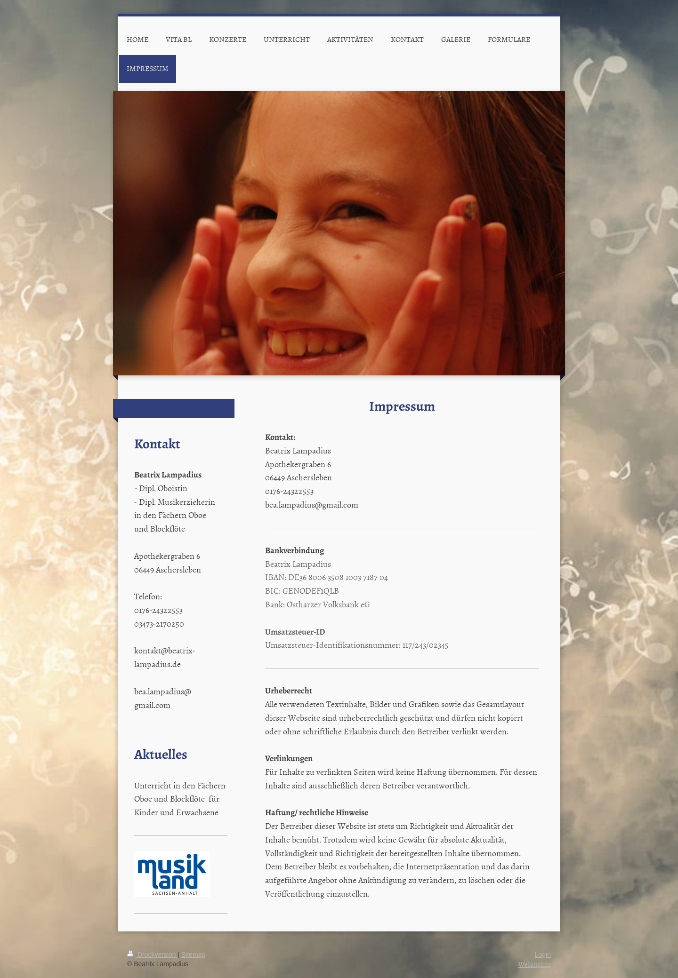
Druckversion (152, 954)
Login (543, 954)
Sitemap (193, 954)
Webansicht (534, 964)
